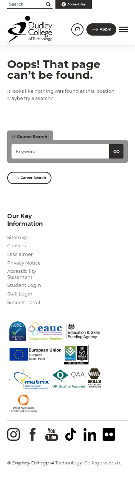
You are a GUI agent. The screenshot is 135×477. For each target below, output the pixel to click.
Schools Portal (23, 302)
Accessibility (74, 4)
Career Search (29, 177)
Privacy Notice (24, 263)
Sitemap (17, 237)
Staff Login (19, 294)
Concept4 (42, 462)
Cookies (16, 245)
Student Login (24, 285)
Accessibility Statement (21, 274)
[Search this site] (48, 4)
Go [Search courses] (116, 151)
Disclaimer (20, 254)
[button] (123, 29)
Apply (101, 29)
